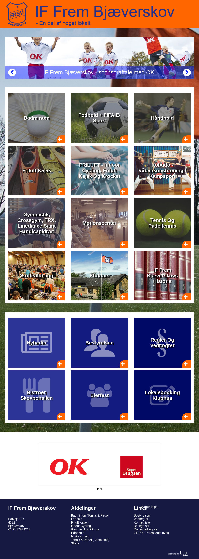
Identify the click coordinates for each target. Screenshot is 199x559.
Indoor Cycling (81, 526)
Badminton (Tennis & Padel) (90, 515)
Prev (44, 464)
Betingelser (141, 526)
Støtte (75, 543)
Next (155, 464)
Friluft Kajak (79, 522)
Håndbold (77, 533)
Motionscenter (81, 536)
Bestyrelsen (142, 515)
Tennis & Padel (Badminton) (90, 540)
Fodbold (76, 519)
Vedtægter (141, 519)
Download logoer (145, 529)
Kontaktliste (142, 522)
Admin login (149, 507)
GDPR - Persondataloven (151, 533)
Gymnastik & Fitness (85, 529)
